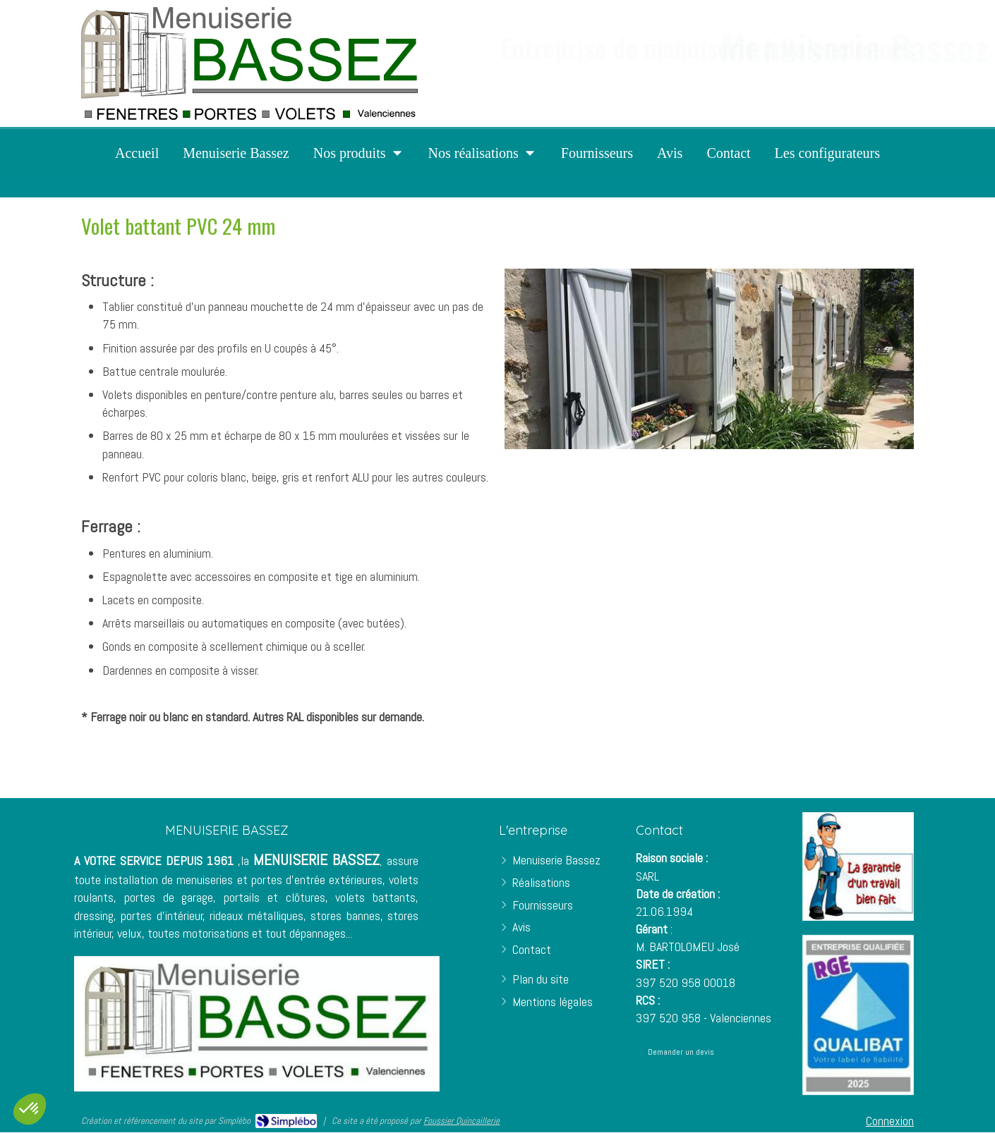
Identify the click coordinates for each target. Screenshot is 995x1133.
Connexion (890, 1121)
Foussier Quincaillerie (461, 1121)
